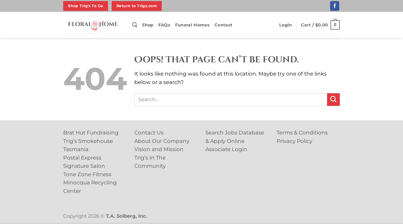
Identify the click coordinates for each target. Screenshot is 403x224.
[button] (285, 25)
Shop (147, 24)
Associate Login (226, 149)
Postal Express (82, 158)
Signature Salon (84, 166)
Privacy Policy (294, 141)
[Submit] (333, 99)
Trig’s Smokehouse (88, 141)
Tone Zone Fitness (87, 174)
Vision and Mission (159, 149)
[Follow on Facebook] (335, 6)
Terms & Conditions (302, 132)
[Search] (134, 25)
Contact (223, 24)
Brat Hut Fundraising (91, 132)
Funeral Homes (192, 24)
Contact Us (149, 132)
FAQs (164, 24)
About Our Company (161, 141)
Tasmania (76, 149)
